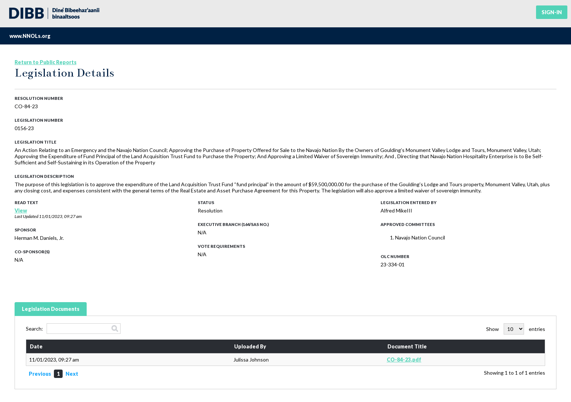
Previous (40, 374)
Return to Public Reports (45, 62)
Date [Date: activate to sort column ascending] (36, 346)
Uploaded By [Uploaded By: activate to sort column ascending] (250, 346)
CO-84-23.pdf (404, 359)
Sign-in (552, 12)
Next (72, 374)
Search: (73, 328)
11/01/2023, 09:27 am (60, 216)
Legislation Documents (50, 309)
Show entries (515, 329)
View (21, 210)
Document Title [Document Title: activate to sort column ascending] (407, 346)
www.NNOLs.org (30, 36)
